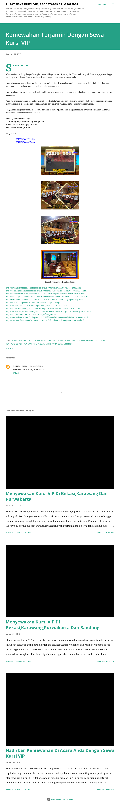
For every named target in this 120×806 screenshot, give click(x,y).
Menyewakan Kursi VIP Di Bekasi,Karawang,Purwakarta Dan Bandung (52, 624)
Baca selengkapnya (105, 533)
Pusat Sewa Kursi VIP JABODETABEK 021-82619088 (42, 4)
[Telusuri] (102, 4)
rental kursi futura (50, 340)
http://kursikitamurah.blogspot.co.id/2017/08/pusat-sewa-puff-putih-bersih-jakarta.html (43, 308)
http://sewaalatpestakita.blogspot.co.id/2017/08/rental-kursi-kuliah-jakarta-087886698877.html (46, 291)
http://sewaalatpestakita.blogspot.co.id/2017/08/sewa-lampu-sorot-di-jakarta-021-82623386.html (47, 296)
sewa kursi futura (31, 344)
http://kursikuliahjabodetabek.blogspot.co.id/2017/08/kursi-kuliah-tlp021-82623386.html (43, 288)
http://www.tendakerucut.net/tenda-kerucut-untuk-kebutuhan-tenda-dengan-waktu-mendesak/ (45, 320)
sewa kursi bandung (95, 340)
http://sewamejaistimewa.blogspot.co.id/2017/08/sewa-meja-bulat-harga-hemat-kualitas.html (45, 294)
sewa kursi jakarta (48, 344)
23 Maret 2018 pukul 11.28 (32, 366)
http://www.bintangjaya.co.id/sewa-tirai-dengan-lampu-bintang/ (33, 302)
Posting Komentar (23, 533)
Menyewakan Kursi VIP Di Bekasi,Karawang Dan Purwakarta (57, 496)
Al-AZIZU (16, 366)
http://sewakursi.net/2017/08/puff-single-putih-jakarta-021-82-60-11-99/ (36, 305)
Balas (16, 373)
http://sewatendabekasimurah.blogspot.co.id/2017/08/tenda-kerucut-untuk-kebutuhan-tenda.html (47, 317)
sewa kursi (65, 340)
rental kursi (34, 340)
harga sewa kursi (19, 340)
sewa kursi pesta (65, 344)
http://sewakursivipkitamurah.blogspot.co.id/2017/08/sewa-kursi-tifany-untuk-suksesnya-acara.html (48, 311)
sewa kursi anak (78, 340)
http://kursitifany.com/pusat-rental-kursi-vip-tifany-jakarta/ (31, 314)
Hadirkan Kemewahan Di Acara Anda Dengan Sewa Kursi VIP (60, 753)
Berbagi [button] (9, 348)
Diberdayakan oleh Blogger (60, 799)
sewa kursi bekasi (14, 344)
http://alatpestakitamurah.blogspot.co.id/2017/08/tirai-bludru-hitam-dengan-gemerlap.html (44, 299)
